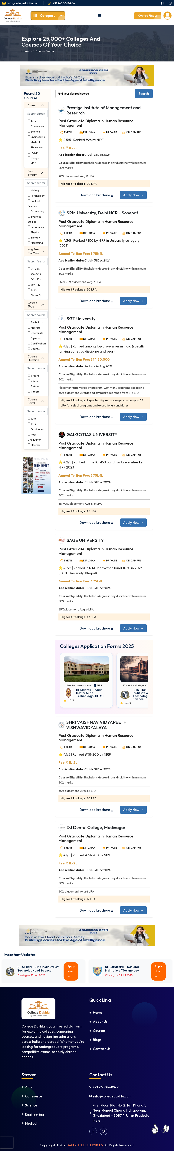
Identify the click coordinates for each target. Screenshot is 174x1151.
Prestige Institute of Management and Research (103, 110)
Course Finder (148, 15)
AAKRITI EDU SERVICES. (86, 1145)
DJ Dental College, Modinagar (96, 827)
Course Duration (33, 358)
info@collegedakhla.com (23, 3)
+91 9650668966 (64, 3)
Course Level (32, 401)
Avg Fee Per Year (33, 251)
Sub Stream (32, 172)
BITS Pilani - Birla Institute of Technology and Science (144, 694)
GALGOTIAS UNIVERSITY (92, 434)
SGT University (81, 318)
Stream (32, 105)
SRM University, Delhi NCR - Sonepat (102, 212)
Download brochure (97, 195)
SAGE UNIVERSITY (85, 540)
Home (25, 51)
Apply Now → (133, 195)
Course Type (32, 304)
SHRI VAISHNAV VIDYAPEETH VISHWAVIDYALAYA (96, 724)
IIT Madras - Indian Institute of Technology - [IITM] (89, 693)
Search (144, 93)
